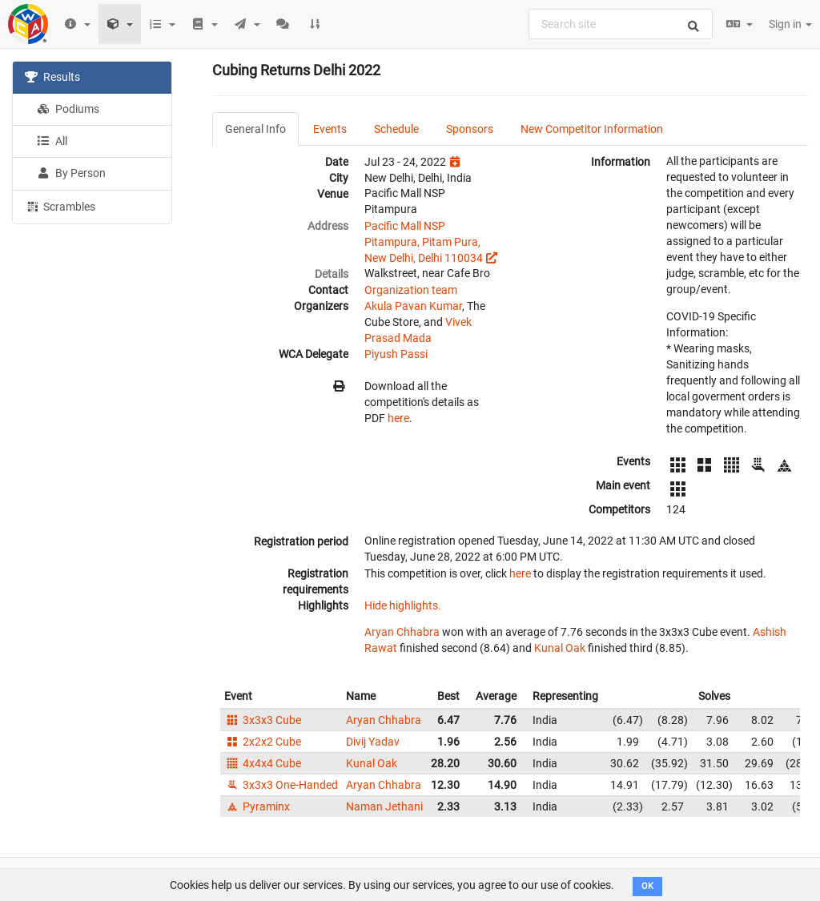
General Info (255, 129)
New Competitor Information (592, 129)
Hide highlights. (402, 605)
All (52, 141)
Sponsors (469, 129)
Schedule (396, 129)
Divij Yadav (373, 741)
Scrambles (60, 206)
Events (330, 129)
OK (647, 886)
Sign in (790, 24)
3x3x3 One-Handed (281, 784)
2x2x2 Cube (262, 741)
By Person (71, 173)
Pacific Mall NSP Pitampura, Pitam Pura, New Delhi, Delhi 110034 (423, 241)
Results (52, 76)
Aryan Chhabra (402, 631)
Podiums (68, 109)
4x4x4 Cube (262, 763)
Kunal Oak (559, 648)
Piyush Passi (396, 354)
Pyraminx (257, 806)
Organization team (410, 290)
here (398, 418)
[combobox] (621, 24)
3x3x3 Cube (262, 720)
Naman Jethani (384, 806)
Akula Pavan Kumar (413, 306)
